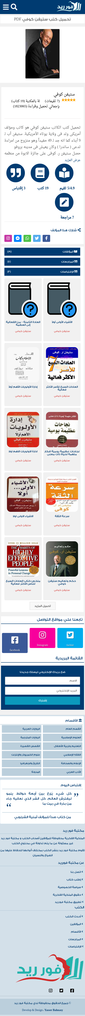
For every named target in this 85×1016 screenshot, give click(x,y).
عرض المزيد (73, 160)
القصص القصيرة (30, 746)
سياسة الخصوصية (70, 887)
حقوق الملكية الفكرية (68, 895)
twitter (70, 645)
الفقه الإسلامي (72, 755)
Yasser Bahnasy (53, 1010)
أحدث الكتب (74, 917)
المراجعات (75, 939)
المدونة (35, 772)
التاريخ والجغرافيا (30, 763)
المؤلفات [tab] (42, 252)
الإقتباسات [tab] (42, 272)
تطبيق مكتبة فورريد (69, 902)
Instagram (42, 645)
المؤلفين (76, 924)
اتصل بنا (76, 872)
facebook (15, 650)
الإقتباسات (75, 947)
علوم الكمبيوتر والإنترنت (25, 755)
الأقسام (77, 932)
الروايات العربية (31, 729)
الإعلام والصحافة (71, 763)
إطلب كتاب (74, 880)
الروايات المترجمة (30, 737)
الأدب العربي (73, 772)
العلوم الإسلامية (71, 737)
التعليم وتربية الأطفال (67, 746)
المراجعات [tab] (42, 262)
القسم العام (73, 729)
